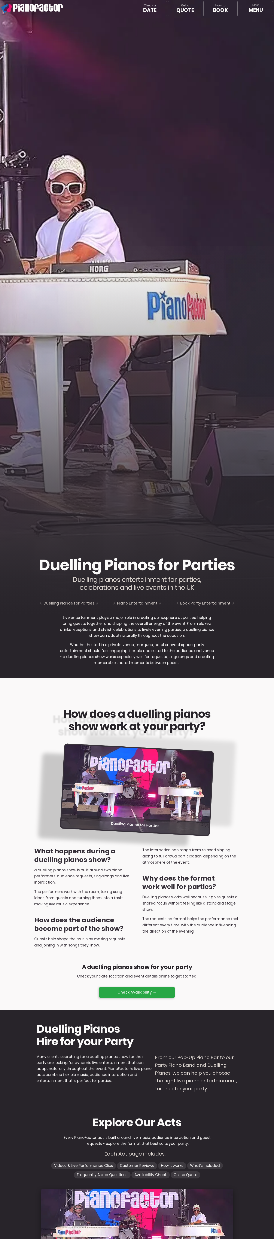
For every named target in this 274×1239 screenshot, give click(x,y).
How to (220, 8)
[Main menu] (256, 8)
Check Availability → (137, 992)
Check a (149, 8)
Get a (185, 8)
